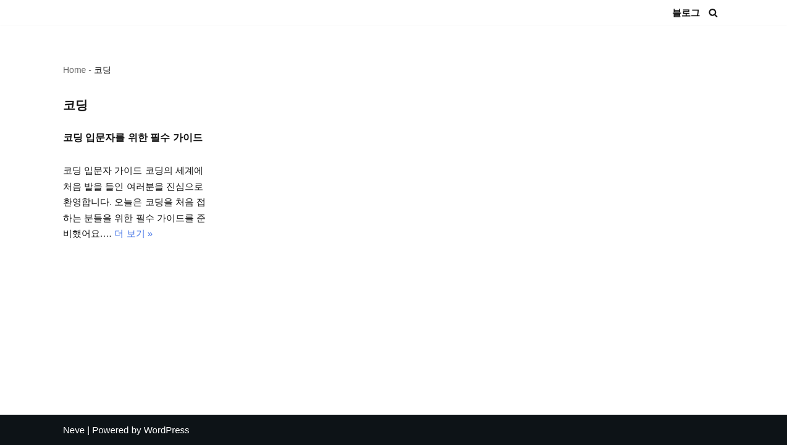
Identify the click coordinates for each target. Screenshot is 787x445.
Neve (74, 430)
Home (74, 70)
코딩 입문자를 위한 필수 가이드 (133, 137)
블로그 (686, 12)
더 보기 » (133, 233)
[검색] (713, 12)
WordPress (167, 430)
